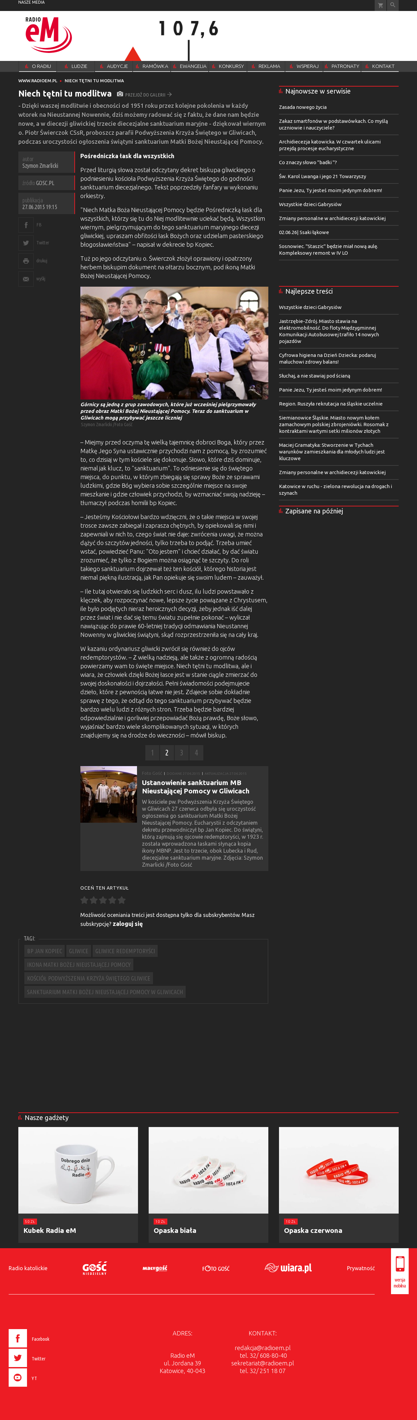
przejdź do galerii (144, 95)
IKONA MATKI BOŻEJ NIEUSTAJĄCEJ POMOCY (79, 964)
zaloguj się (128, 923)
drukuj (41, 260)
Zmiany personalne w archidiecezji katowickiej (332, 218)
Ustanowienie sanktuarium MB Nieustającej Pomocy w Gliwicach (196, 786)
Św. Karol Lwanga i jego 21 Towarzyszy (322, 176)
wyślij (40, 278)
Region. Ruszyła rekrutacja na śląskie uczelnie (331, 404)
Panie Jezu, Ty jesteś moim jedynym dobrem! (330, 190)
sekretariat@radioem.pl (262, 1363)
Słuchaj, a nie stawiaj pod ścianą (314, 376)
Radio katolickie (28, 1268)
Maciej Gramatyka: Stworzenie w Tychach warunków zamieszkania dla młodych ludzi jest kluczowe (332, 451)
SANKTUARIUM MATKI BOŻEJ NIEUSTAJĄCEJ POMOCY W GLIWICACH (105, 992)
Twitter (42, 242)
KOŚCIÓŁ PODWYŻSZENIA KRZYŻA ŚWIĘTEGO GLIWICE (88, 978)
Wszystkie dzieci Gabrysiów (310, 204)
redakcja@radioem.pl (263, 1347)
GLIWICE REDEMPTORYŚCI (125, 951)
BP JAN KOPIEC (44, 951)
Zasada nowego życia (303, 107)
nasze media (31, 2)
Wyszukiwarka (393, 5)
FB (38, 224)
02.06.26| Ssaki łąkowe (304, 232)
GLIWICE (78, 951)
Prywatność (361, 1268)
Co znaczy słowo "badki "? (308, 162)
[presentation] (43, 1388)
